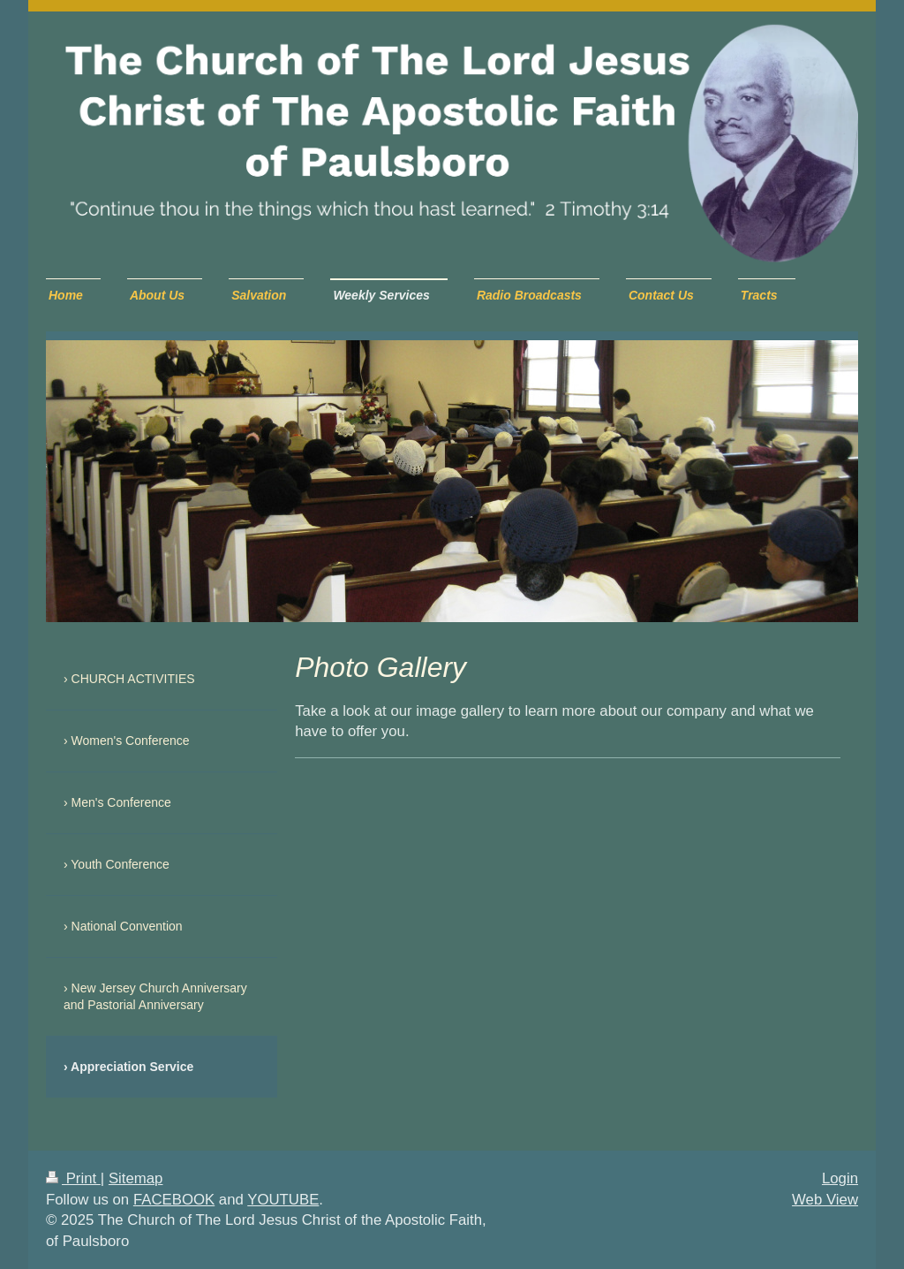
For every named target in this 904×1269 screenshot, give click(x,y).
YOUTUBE (283, 1199)
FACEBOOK (174, 1199)
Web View (825, 1199)
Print (73, 1178)
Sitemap (136, 1178)
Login (840, 1178)
